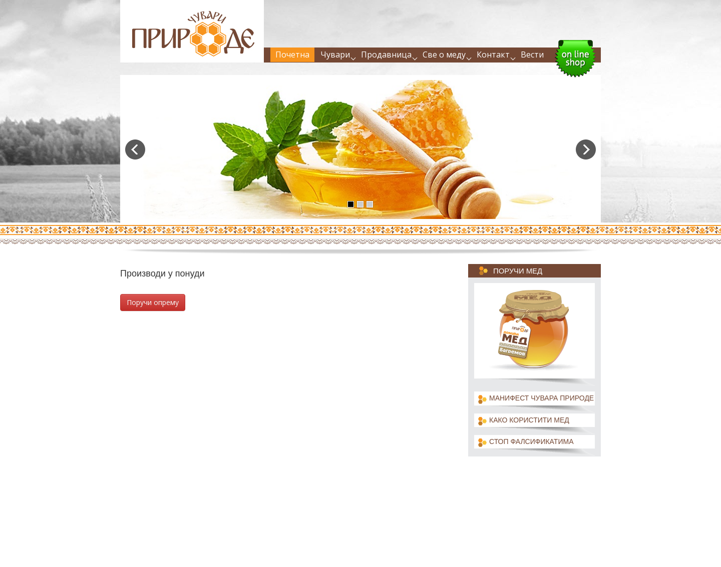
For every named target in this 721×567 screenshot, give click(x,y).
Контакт (493, 54)
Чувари (335, 54)
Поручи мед (517, 271)
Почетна (292, 54)
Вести (532, 54)
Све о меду (444, 54)
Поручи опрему (153, 302)
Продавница (386, 54)
